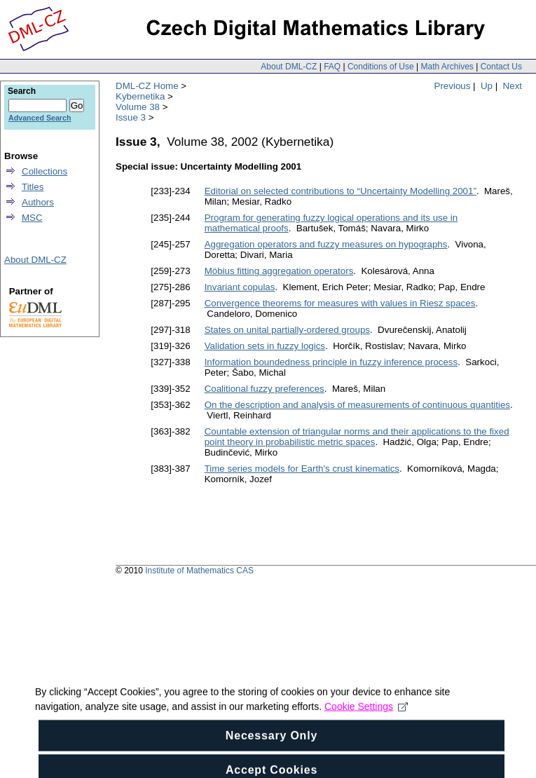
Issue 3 (131, 117)
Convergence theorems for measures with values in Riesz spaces (340, 303)
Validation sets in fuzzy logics (265, 346)
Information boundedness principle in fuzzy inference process (331, 362)
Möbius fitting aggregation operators (279, 271)
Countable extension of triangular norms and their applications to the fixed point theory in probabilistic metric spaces (357, 436)
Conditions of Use (381, 66)
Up (487, 86)
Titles (32, 187)
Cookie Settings (366, 727)
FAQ (332, 66)
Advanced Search (39, 118)
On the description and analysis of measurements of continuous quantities (357, 405)
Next (512, 86)
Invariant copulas (240, 287)
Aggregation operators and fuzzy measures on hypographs (326, 244)
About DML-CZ (289, 66)
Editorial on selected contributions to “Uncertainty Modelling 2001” (340, 191)
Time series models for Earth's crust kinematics (302, 468)
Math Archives (446, 66)
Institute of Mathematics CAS (199, 570)
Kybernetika (140, 96)
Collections (44, 171)
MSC (32, 217)
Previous (452, 86)
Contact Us (501, 66)
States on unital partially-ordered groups (287, 330)
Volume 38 (138, 107)
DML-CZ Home (147, 86)
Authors (38, 202)
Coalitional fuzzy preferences (264, 388)
